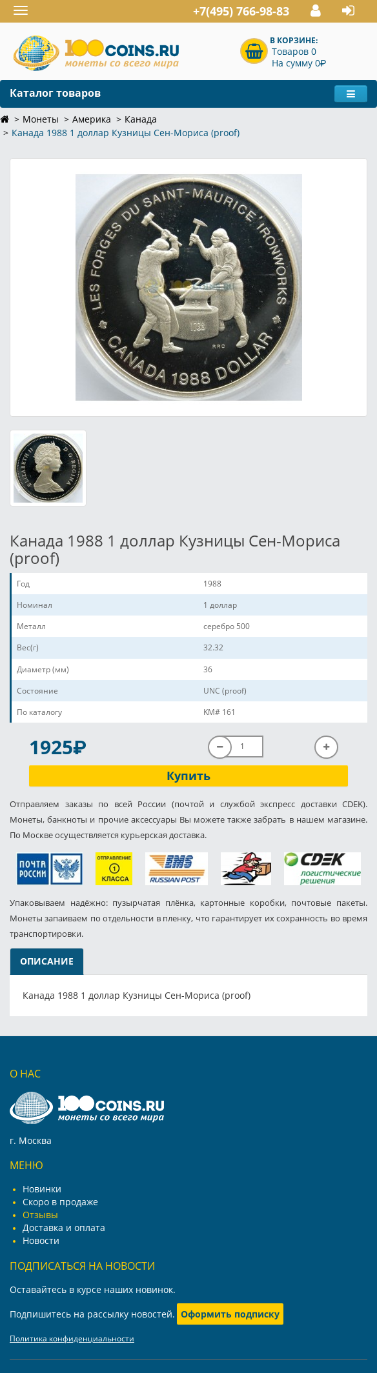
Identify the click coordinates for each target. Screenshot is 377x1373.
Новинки (42, 1189)
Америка (91, 119)
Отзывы (40, 1214)
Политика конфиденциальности (72, 1338)
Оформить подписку (230, 1314)
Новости (41, 1240)
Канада (141, 119)
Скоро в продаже (60, 1202)
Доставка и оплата (64, 1227)
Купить (188, 775)
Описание (47, 961)
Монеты (41, 119)
